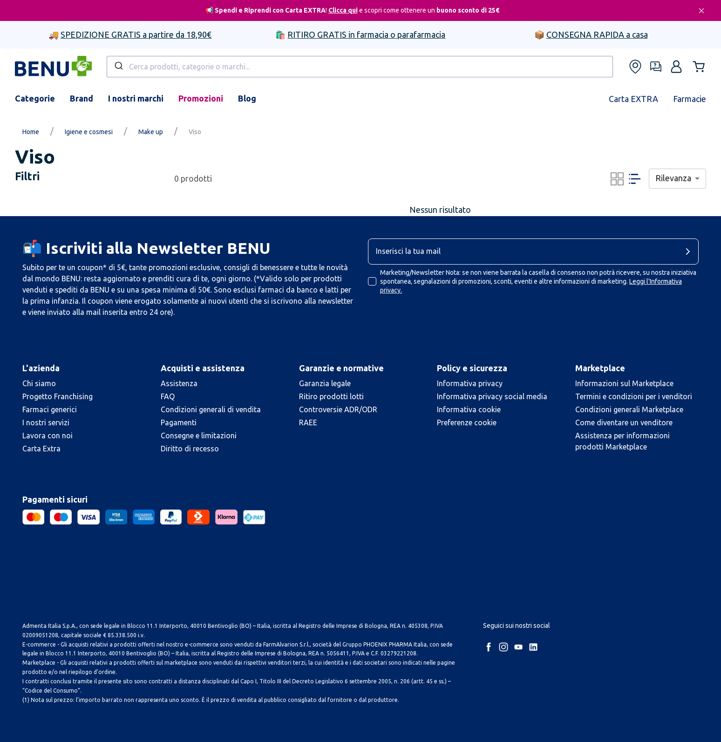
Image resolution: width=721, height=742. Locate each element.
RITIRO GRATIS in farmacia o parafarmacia (366, 34)
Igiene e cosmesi (89, 132)
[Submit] (118, 66)
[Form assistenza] (655, 66)
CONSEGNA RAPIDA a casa (597, 34)
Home (30, 132)
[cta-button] (690, 251)
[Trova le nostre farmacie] (635, 66)
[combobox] (360, 66)
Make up (150, 132)
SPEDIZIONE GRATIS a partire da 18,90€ (136, 34)
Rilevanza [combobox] (673, 178)
